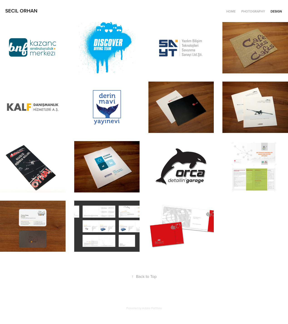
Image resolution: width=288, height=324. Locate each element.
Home (231, 11)
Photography (253, 11)
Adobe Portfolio (152, 308)
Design (276, 11)
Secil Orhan (21, 10)
